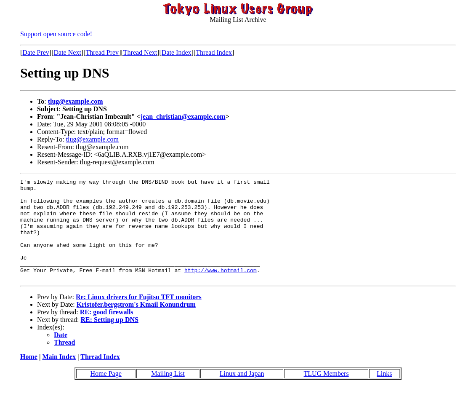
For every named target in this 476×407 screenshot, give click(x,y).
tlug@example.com (75, 101)
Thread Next (140, 52)
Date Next (67, 52)
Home (28, 376)
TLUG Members (326, 393)
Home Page (106, 393)
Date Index (176, 52)
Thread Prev (102, 52)
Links (384, 393)
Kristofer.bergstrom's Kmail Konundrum (136, 324)
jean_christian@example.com (183, 116)
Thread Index (214, 52)
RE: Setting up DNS (109, 339)
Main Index (59, 376)
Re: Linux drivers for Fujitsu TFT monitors (139, 317)
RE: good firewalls (106, 332)
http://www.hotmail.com (220, 289)
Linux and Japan (242, 393)
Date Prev (35, 52)
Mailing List (168, 393)
